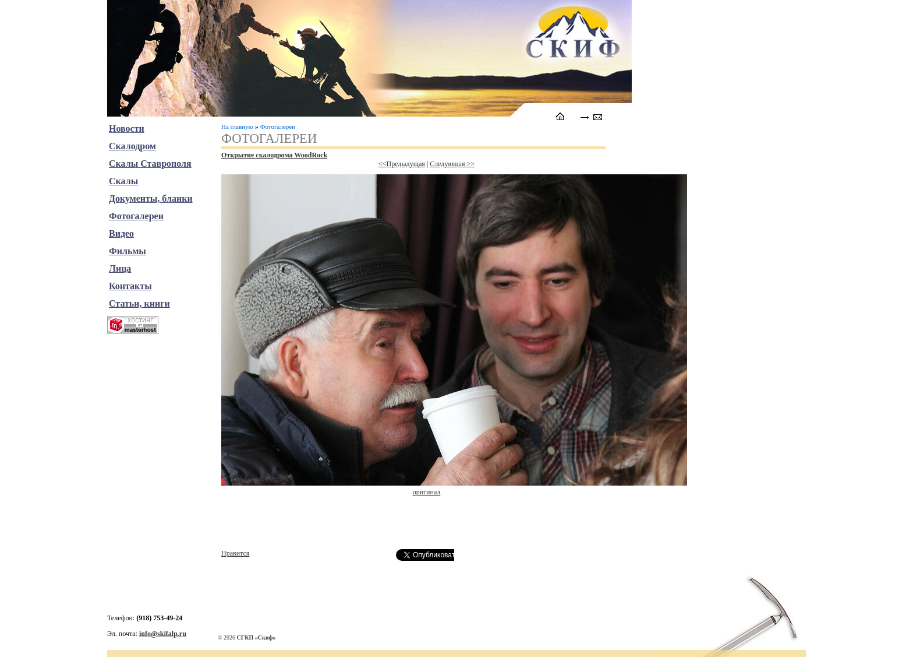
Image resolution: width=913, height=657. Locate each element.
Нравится (235, 553)
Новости (126, 128)
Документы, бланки (151, 198)
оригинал (427, 492)
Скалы (123, 181)
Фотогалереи (277, 126)
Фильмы (127, 251)
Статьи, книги (139, 303)
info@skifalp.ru (162, 634)
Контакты (130, 286)
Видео (121, 233)
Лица (120, 268)
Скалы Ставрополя (150, 163)
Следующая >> (452, 164)
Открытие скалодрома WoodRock (274, 155)
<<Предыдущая (401, 164)
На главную (237, 126)
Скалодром (132, 146)
